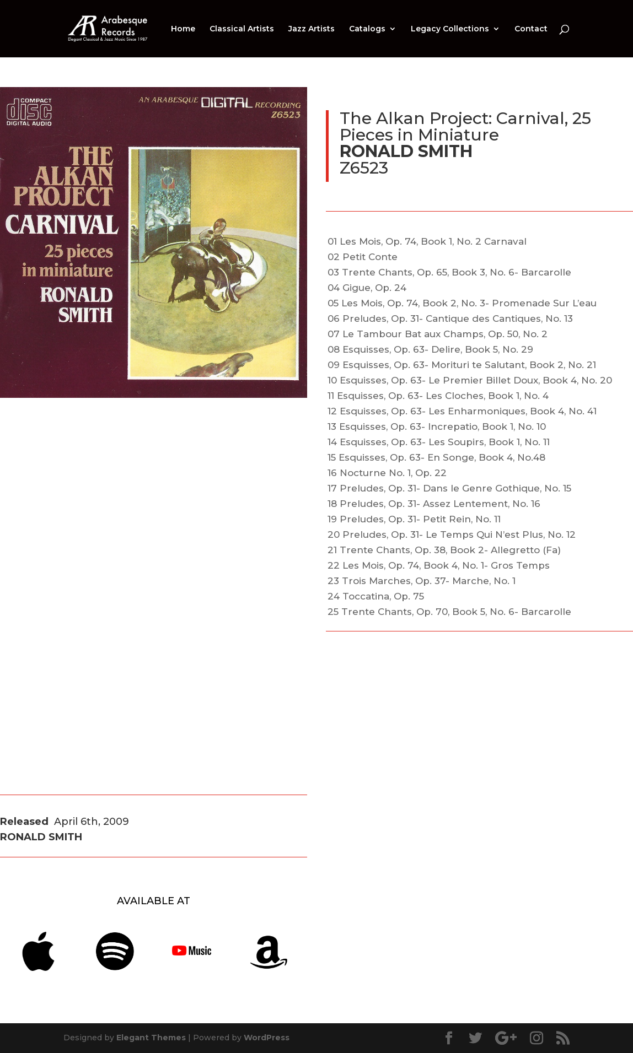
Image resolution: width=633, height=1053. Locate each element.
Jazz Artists (311, 29)
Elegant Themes (151, 1038)
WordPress (266, 1038)
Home (183, 29)
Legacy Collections (450, 29)
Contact (531, 29)
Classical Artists (242, 29)
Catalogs (367, 29)
